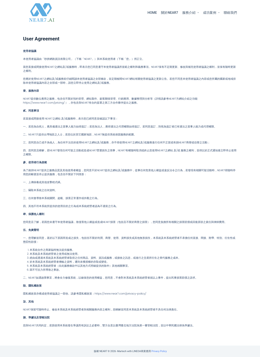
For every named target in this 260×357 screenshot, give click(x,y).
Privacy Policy (159, 351)
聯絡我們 (230, 13)
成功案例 (212, 13)
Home (152, 13)
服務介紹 (191, 13)
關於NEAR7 (169, 13)
